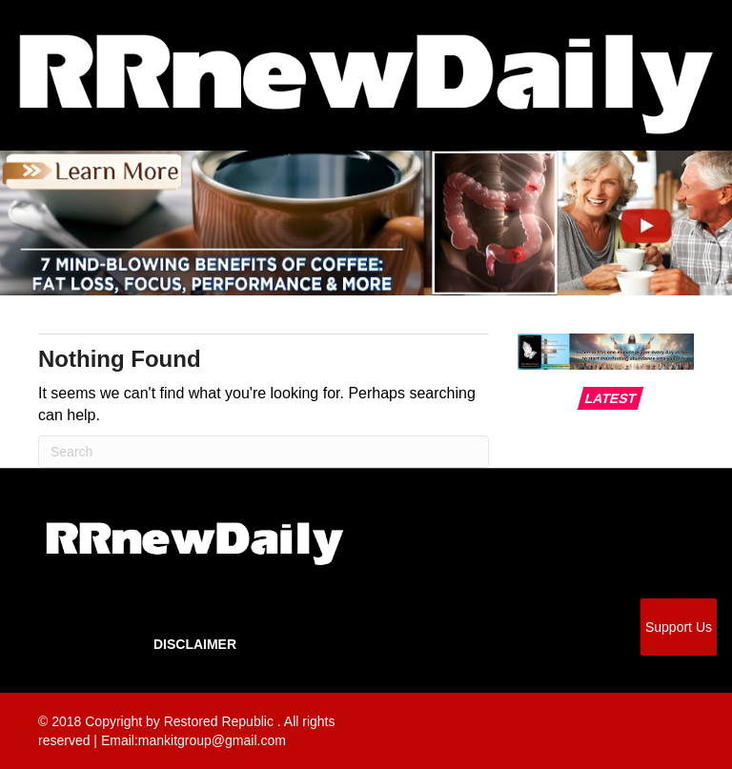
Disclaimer (194, 644)
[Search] (263, 451)
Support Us (678, 627)
